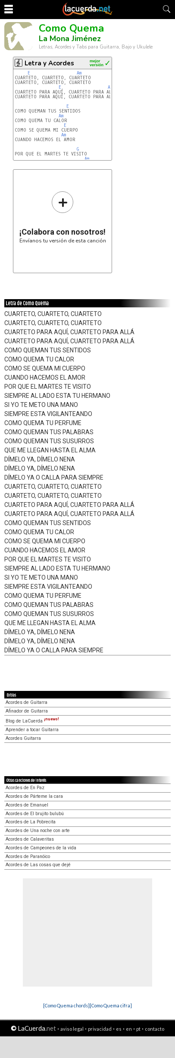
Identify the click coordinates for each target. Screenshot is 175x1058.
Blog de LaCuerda (32, 721)
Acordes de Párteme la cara (34, 796)
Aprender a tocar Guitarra (32, 729)
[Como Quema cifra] (111, 1005)
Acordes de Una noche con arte (38, 830)
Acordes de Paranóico (28, 856)
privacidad (100, 1029)
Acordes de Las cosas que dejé (38, 865)
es (119, 1029)
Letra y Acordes (49, 63)
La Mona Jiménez (70, 38)
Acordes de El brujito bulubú (35, 813)
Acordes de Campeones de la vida (41, 848)
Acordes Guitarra (23, 738)
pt (138, 1029)
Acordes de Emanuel (27, 805)
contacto (154, 1029)
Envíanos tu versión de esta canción (62, 217)
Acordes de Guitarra (26, 702)
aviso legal (72, 1029)
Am (79, 73)
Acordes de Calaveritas (30, 839)
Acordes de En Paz (25, 787)
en (129, 1029)
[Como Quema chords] (66, 1005)
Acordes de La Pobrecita (31, 822)
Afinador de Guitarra (27, 711)
